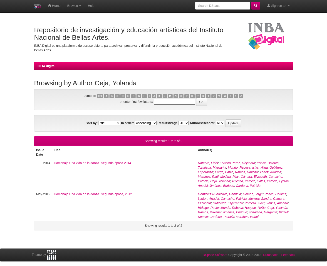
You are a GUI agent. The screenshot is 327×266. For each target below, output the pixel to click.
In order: (127, 123)
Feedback (288, 255)
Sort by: (92, 123)
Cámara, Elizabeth (254, 176)
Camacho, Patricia (234, 198)
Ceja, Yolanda (220, 181)
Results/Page (168, 123)
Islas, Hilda (260, 167)
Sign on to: (278, 5)
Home (54, 5)
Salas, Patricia (267, 181)
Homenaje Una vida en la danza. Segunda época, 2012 (93, 194)
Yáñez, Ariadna (270, 172)
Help (91, 5)
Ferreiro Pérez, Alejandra (237, 163)
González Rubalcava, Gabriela (219, 194)
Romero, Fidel (208, 163)
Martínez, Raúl (208, 176)
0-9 (100, 96)
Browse (74, 5)
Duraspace (270, 255)
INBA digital (46, 66)
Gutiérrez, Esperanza (228, 203)
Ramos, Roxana (246, 172)
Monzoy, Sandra (259, 198)
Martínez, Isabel (247, 217)
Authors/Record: (202, 123)
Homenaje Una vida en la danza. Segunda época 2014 (92, 163)
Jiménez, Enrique (222, 185)
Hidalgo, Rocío (208, 207)
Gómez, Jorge (253, 194)
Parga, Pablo (224, 172)
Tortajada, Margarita (212, 167)
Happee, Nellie (255, 207)
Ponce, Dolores (268, 163)
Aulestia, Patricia (243, 181)
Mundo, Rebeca (239, 167)
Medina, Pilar (229, 176)
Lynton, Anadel (208, 198)
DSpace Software (215, 255)
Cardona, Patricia (248, 185)
